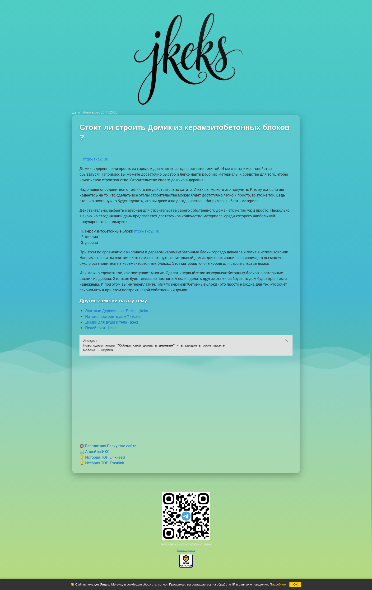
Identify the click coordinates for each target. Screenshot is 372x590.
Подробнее (278, 584)
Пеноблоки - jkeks (100, 328)
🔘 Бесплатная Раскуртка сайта (107, 446)
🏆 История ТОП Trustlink (101, 463)
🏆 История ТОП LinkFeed (102, 457)
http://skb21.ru (95, 159)
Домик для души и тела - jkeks (112, 322)
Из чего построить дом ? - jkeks (113, 316)
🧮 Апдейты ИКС (94, 451)
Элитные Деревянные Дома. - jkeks (116, 311)
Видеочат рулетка (186, 550)
